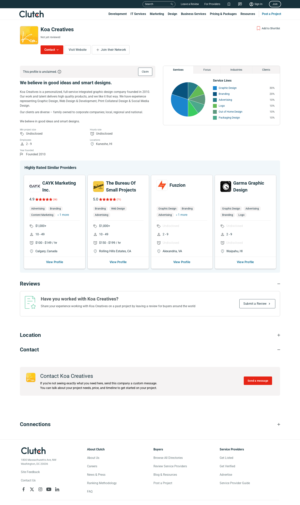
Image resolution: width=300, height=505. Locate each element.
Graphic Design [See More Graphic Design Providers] (228, 87)
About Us (93, 458)
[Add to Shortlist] (268, 28)
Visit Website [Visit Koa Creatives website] (78, 50)
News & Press (96, 474)
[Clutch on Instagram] (40, 489)
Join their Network (113, 50)
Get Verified (227, 466)
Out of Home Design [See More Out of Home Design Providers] (230, 111)
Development (117, 14)
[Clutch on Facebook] (23, 489)
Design (172, 14)
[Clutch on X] (32, 489)
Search (149, 4)
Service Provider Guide (235, 483)
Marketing (157, 14)
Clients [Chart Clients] (266, 69)
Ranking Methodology (102, 483)
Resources (247, 14)
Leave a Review (190, 4)
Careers (92, 466)
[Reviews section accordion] (150, 284)
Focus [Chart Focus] (207, 69)
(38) (55, 199)
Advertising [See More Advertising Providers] (225, 99)
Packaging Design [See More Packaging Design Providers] (229, 117)
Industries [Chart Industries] (236, 69)
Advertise (226, 474)
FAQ (90, 491)
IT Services (138, 14)
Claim (145, 71)
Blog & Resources (165, 474)
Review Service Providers (170, 466)
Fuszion (177, 185)
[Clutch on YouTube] (48, 489)
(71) (119, 199)
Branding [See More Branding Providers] (224, 93)
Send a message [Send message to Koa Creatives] (258, 380)
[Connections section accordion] (150, 424)
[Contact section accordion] (150, 349)
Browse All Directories (168, 458)
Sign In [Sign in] (258, 4)
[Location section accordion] (150, 335)
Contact (49, 50)
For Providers (212, 4)
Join (275, 4)
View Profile (54, 262)
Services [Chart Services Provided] (178, 69)
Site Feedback (30, 472)
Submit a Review (255, 303)
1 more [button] (64, 215)
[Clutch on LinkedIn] (57, 489)
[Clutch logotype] (33, 450)
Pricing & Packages (223, 14)
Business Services (193, 14)
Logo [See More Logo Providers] (222, 105)
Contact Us (28, 480)
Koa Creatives (57, 29)
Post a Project (271, 14)
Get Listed (226, 458)
